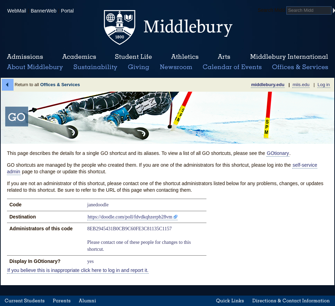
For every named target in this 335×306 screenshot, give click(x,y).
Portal (67, 11)
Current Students (25, 301)
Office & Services (300, 67)
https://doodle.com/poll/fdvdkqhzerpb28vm (130, 217)
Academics (79, 57)
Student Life (133, 57)
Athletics (185, 57)
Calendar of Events (233, 67)
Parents (62, 301)
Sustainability (95, 67)
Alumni (87, 301)
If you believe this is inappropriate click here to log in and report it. (77, 270)
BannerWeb (44, 11)
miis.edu (301, 84)
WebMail (16, 11)
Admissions (25, 57)
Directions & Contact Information (291, 301)
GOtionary (278, 153)
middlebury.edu (268, 84)
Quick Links (230, 301)
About (35, 67)
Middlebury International (289, 57)
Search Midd (271, 10)
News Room (176, 67)
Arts (223, 57)
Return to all (47, 84)
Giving (137, 67)
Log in (324, 84)
